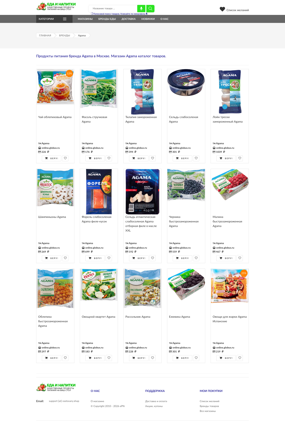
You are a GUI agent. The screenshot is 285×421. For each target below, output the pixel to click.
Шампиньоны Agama (52, 216)
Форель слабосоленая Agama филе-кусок (96, 219)
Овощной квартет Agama (98, 316)
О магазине (97, 401)
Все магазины (208, 410)
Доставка (129, 18)
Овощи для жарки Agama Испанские (230, 319)
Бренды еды (107, 18)
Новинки (148, 18)
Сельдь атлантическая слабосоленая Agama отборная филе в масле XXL (141, 223)
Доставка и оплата (156, 401)
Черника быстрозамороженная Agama (183, 221)
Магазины (85, 18)
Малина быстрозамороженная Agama (227, 221)
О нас (164, 18)
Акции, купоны (154, 406)
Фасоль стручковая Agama (94, 119)
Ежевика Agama (179, 316)
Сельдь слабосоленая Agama (183, 119)
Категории (46, 18)
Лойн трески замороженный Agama (228, 119)
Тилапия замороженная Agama (141, 119)
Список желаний (234, 10)
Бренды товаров (209, 406)
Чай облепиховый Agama (55, 117)
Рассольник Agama (137, 316)
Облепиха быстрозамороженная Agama (53, 321)
